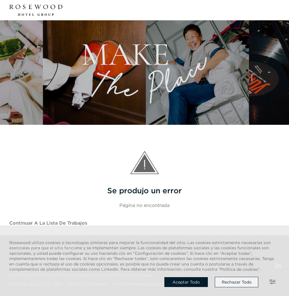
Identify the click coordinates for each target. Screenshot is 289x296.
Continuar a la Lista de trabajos (48, 223)
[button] (276, 10)
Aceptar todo (186, 282)
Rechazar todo (237, 282)
